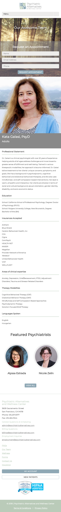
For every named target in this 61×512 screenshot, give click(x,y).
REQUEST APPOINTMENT (30, 72)
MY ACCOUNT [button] (30, 471)
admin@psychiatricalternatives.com (18, 425)
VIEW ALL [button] (30, 385)
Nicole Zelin (46, 373)
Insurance (6, 465)
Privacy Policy (41, 508)
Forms (5, 457)
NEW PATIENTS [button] (30, 477)
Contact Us (7, 461)
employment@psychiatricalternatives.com (21, 440)
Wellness (6, 453)
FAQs (4, 445)
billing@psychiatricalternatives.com (18, 433)
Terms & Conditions (22, 508)
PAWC (30, 6)
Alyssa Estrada (17, 373)
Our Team (6, 449)
